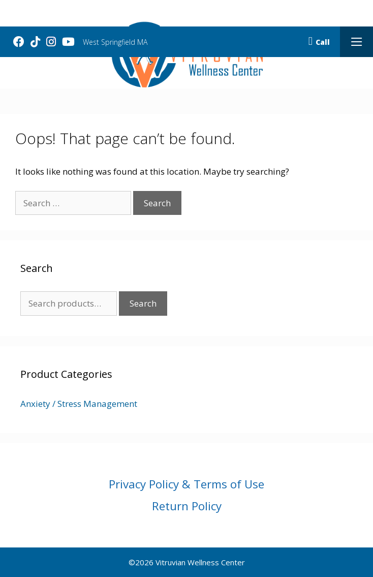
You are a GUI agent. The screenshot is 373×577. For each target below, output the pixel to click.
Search (143, 303)
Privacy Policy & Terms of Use (186, 484)
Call (319, 42)
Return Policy (187, 506)
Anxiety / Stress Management (78, 403)
